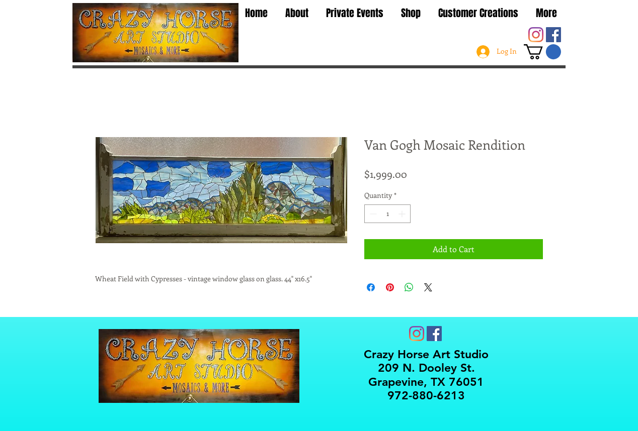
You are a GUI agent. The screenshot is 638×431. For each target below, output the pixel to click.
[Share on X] (428, 287)
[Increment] (402, 214)
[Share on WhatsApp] (409, 287)
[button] (542, 51)
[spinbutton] (387, 214)
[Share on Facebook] (371, 287)
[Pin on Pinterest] (390, 287)
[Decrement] (372, 214)
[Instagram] (535, 34)
